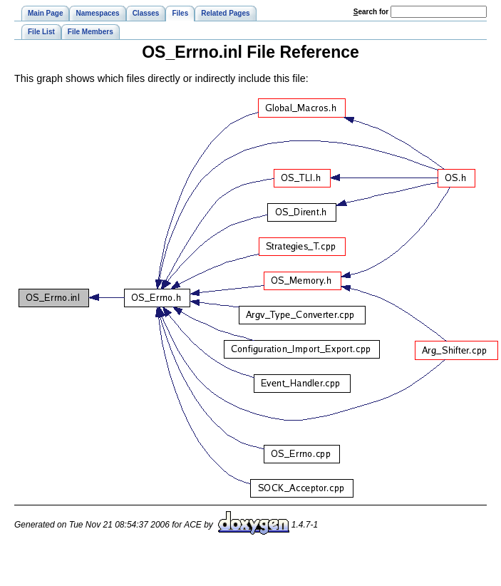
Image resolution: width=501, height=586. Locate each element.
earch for (371, 12)
